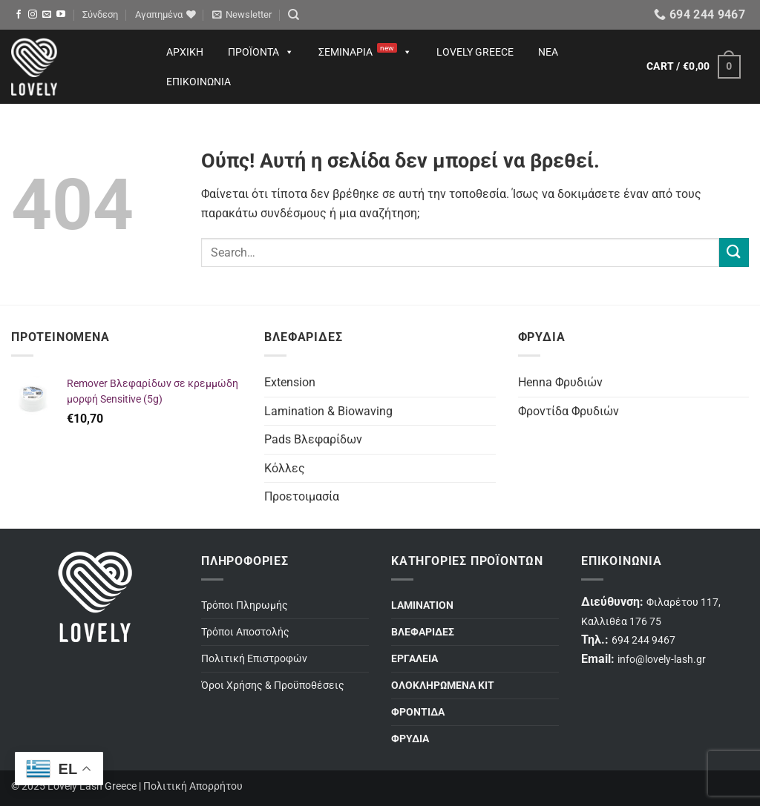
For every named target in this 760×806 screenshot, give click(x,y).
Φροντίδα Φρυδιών (568, 411)
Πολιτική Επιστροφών (254, 659)
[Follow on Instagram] (32, 15)
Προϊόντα (261, 52)
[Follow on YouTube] (60, 15)
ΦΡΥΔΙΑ (410, 739)
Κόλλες (284, 468)
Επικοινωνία (198, 81)
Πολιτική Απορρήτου (193, 786)
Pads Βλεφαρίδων (313, 439)
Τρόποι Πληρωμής (244, 605)
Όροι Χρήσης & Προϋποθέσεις (272, 685)
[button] (100, 15)
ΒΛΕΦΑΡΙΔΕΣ (422, 632)
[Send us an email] (46, 15)
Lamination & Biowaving (328, 411)
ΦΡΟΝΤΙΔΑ (418, 712)
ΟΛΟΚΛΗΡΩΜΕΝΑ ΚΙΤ (442, 685)
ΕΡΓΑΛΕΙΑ (414, 659)
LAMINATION (422, 605)
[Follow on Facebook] (18, 15)
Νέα (548, 52)
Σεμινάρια (365, 52)
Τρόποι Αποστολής (245, 632)
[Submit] (734, 252)
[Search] (293, 14)
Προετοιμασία (301, 496)
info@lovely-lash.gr (662, 659)
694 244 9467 (643, 640)
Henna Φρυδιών (560, 382)
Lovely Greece (475, 52)
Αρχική (184, 52)
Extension (289, 382)
